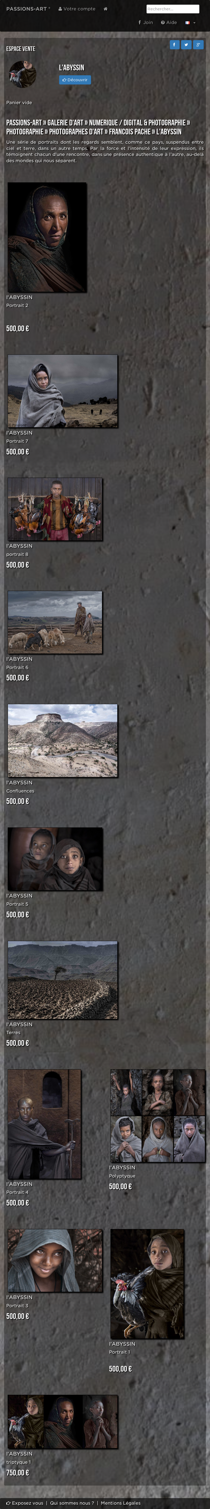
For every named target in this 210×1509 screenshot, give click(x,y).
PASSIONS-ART (24, 123)
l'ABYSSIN (19, 297)
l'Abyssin (169, 132)
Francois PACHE (130, 132)
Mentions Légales (121, 1503)
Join (146, 22)
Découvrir (75, 80)
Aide (169, 22)
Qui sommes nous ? (72, 1503)
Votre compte (77, 8)
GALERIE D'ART (65, 123)
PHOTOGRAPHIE (24, 132)
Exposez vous (24, 1503)
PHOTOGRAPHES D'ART (76, 132)
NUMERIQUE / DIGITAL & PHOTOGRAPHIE (137, 123)
